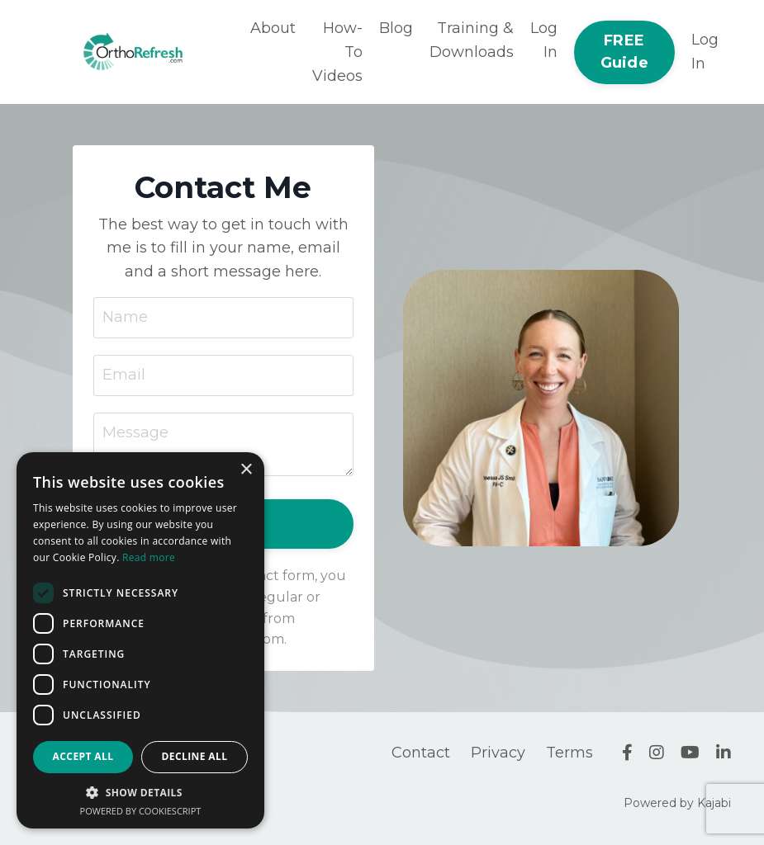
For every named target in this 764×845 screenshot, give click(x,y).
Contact (420, 753)
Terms (569, 753)
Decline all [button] (195, 756)
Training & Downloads (471, 40)
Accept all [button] (83, 756)
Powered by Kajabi (677, 802)
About (273, 28)
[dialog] (140, 640)
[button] (140, 792)
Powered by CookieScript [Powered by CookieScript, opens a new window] (141, 811)
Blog (396, 28)
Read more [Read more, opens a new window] (148, 557)
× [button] (246, 470)
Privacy (498, 753)
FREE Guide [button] (624, 51)
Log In (544, 40)
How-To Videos (337, 52)
